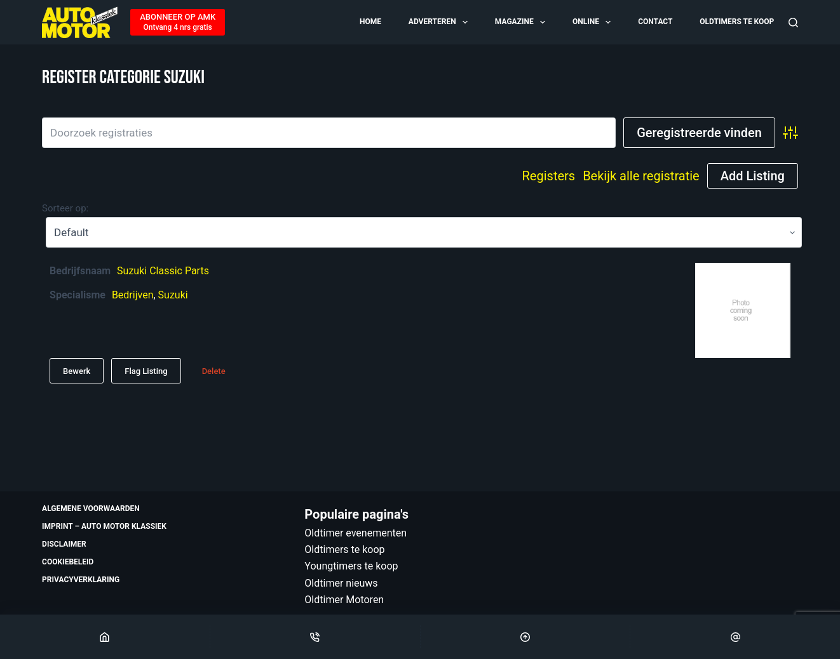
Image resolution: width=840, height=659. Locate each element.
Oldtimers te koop (737, 21)
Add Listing (753, 175)
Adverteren (439, 22)
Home (370, 21)
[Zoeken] (793, 22)
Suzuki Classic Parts (163, 271)
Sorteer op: (65, 208)
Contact (655, 21)
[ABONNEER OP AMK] (177, 22)
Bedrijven (133, 295)
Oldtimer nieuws (340, 583)
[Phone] (315, 637)
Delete (214, 371)
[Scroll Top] (525, 637)
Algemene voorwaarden (91, 508)
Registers (549, 175)
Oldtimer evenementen (355, 533)
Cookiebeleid (67, 561)
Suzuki (173, 295)
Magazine (521, 22)
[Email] (735, 637)
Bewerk (76, 371)
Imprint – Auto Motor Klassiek (104, 526)
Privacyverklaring (80, 579)
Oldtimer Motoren (344, 600)
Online (592, 22)
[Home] (104, 637)
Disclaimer (64, 544)
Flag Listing (146, 371)
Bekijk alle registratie (641, 175)
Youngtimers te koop (351, 566)
